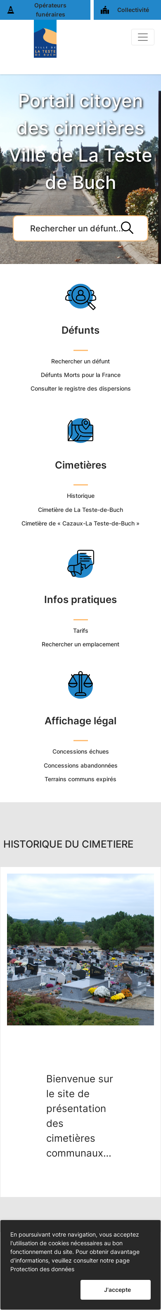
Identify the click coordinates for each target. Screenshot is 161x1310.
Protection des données (42, 1268)
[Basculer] (142, 37)
